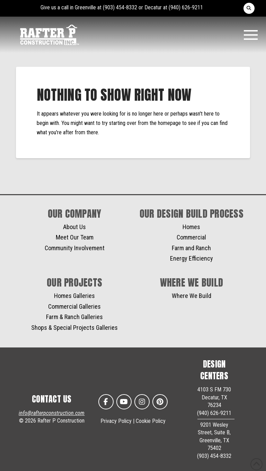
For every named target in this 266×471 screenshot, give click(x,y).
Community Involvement (75, 248)
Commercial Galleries (74, 306)
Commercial (191, 237)
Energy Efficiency (191, 258)
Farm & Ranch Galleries (74, 316)
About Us (74, 226)
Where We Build (191, 295)
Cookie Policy (151, 421)
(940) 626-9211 (186, 7)
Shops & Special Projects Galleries (74, 327)
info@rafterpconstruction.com (52, 413)
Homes (191, 226)
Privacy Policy (116, 421)
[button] (249, 8)
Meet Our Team (75, 237)
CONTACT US (52, 399)
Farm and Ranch (191, 248)
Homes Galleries (74, 295)
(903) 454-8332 (120, 7)
